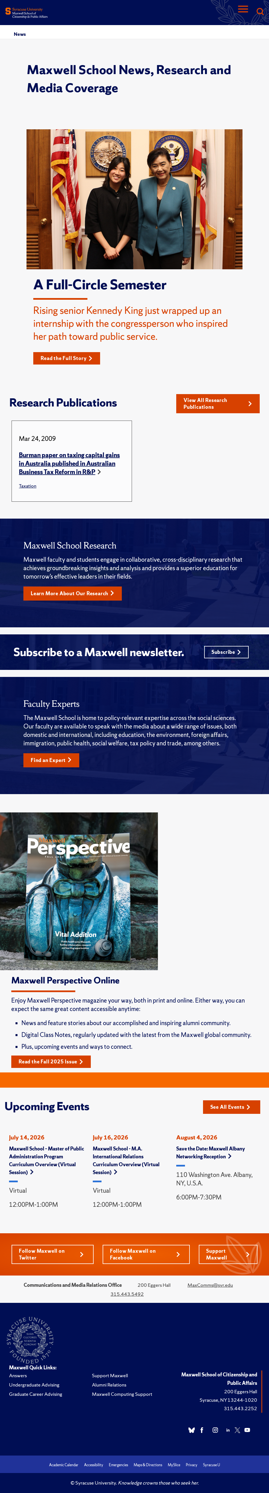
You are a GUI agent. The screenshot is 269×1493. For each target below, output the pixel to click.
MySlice (174, 1465)
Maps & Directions (148, 1465)
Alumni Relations (109, 1384)
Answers (18, 1375)
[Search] (260, 12)
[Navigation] (243, 12)
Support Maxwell (228, 1254)
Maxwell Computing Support (122, 1394)
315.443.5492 (127, 1294)
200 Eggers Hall (240, 1391)
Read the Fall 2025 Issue (51, 1061)
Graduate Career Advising (35, 1394)
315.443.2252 (240, 1408)
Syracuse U (211, 1465)
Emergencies (118, 1465)
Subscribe (226, 652)
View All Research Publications (218, 403)
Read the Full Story (66, 358)
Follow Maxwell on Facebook (145, 1254)
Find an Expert (51, 760)
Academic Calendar (63, 1465)
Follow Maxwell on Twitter (51, 1254)
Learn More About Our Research (72, 593)
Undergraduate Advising (34, 1384)
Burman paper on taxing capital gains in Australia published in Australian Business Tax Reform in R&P (69, 463)
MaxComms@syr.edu (210, 1285)
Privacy (191, 1465)
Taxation (27, 486)
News (20, 34)
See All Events (230, 1107)
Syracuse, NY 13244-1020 (228, 1400)
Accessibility (93, 1465)
